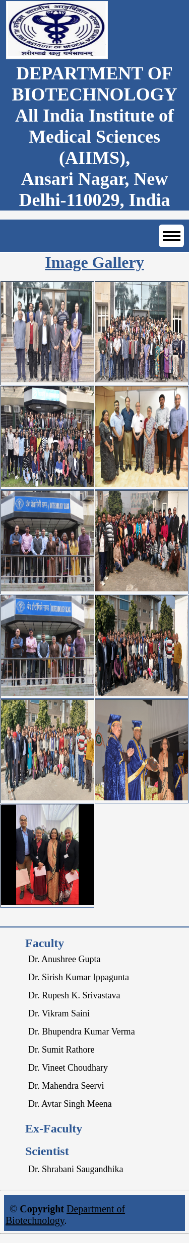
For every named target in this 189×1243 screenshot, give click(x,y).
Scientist (47, 1151)
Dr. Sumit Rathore (61, 1050)
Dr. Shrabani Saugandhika (75, 1169)
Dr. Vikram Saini (59, 1013)
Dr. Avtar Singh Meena (70, 1104)
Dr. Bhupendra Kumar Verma (81, 1031)
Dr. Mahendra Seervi (66, 1086)
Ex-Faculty (53, 1128)
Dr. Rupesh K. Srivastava (74, 995)
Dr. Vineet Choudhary (68, 1068)
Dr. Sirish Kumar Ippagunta (78, 977)
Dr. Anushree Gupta (64, 959)
